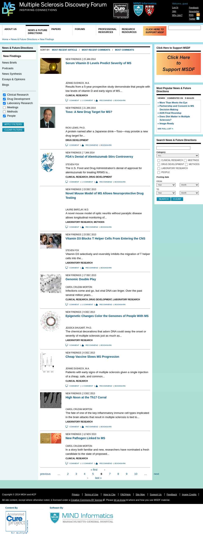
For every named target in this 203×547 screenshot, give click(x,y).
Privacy (76, 494)
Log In (175, 7)
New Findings (47, 39)
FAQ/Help (126, 494)
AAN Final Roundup (170, 113)
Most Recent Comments (96, 50)
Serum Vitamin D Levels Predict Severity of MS (98, 63)
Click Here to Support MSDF (154, 31)
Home (5, 39)
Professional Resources (107, 30)
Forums (80, 29)
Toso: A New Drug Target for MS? (89, 112)
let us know (119, 500)
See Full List (165, 129)
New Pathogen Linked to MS (85, 438)
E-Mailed (189, 98)
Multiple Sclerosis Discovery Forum (63, 6)
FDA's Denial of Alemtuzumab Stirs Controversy (99, 156)
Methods (12, 111)
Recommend (106, 100)
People (11, 115)
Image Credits (189, 494)
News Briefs (9, 62)
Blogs (5, 84)
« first (94, 469)
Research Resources (129, 30)
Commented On (175, 98)
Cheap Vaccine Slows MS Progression (92, 356)
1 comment (87, 100)
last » (98, 477)
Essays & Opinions (13, 79)
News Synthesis (12, 73)
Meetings (12, 107)
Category (161, 152)
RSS (191, 15)
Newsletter (194, 11)
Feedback (194, 8)
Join (174, 11)
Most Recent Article (64, 50)
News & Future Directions (37, 31)
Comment (74, 100)
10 (135, 473)
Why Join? (177, 15)
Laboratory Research (20, 103)
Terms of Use (91, 494)
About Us (10, 29)
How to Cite (109, 494)
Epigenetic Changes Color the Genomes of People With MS (107, 316)
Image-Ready (166, 123)
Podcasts (7, 68)
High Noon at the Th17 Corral (86, 397)
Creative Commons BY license (86, 500)
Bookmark (120, 100)
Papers (56, 29)
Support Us (156, 494)
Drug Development (18, 98)
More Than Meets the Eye (173, 102)
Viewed (161, 98)
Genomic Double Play (81, 279)
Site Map (140, 494)
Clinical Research (18, 94)
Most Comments (124, 50)
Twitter (192, 19)
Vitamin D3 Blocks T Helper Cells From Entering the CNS (105, 238)
